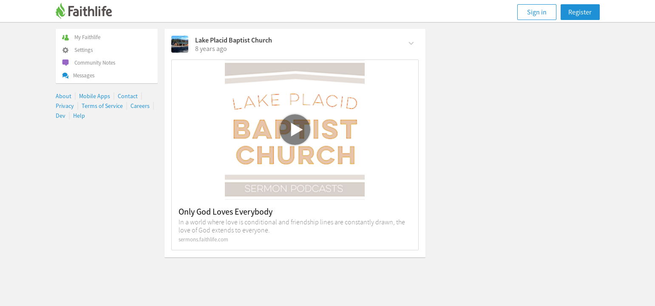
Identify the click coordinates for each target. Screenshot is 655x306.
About (63, 96)
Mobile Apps (94, 96)
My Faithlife (81, 37)
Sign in (537, 12)
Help (79, 115)
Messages (78, 75)
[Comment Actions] (411, 42)
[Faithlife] (89, 12)
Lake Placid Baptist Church (233, 40)
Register (580, 12)
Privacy (65, 106)
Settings (77, 50)
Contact (128, 96)
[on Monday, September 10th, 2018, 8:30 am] (211, 48)
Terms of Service (102, 106)
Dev (60, 115)
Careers (140, 106)
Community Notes (88, 62)
